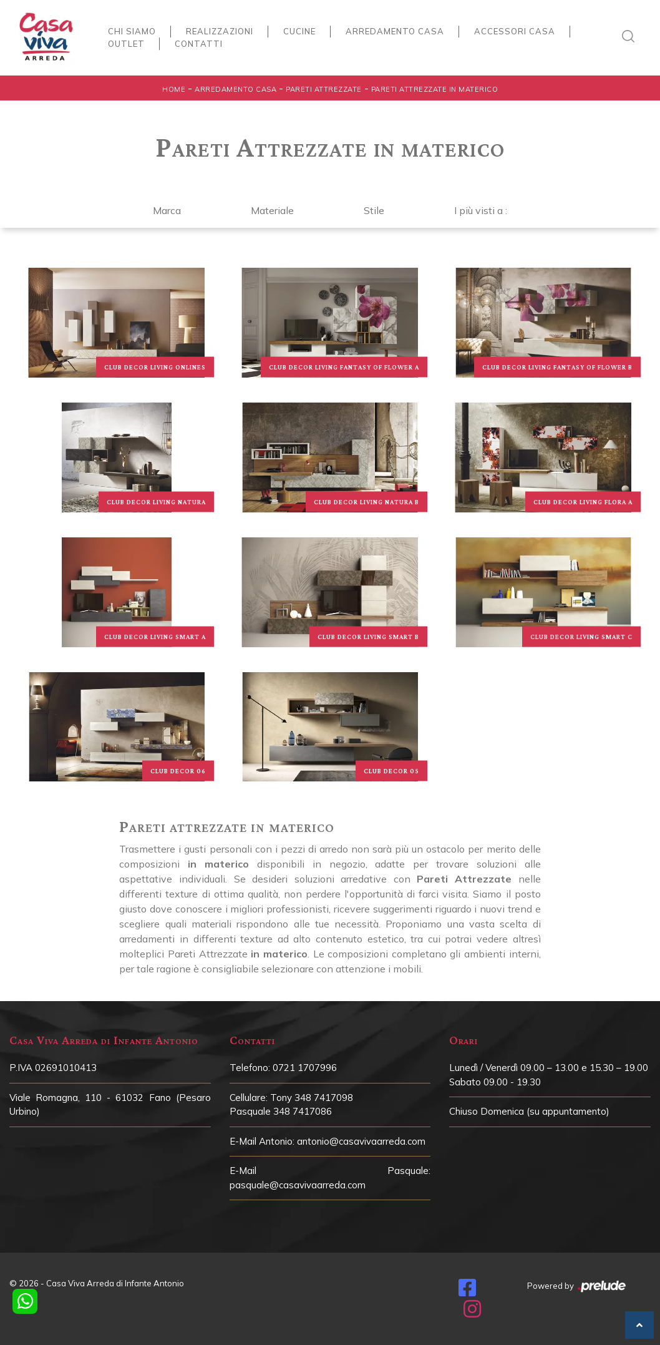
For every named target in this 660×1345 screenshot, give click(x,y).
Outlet (126, 44)
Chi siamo (132, 31)
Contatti (199, 44)
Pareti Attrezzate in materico (434, 89)
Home (173, 89)
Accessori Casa (514, 31)
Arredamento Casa (395, 31)
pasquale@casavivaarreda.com (298, 1185)
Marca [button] (167, 210)
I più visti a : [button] (480, 210)
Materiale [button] (272, 210)
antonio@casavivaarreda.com (361, 1141)
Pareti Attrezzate (324, 89)
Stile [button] (374, 210)
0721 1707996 (305, 1068)
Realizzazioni (219, 31)
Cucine (299, 31)
